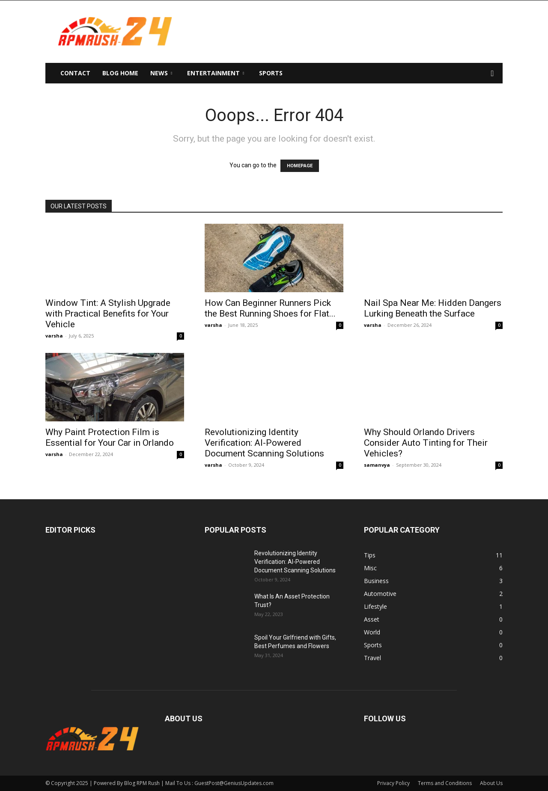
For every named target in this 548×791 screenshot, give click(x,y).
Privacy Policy (393, 783)
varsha (54, 335)
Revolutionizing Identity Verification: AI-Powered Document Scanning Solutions (264, 443)
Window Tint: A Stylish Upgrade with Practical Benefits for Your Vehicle (107, 313)
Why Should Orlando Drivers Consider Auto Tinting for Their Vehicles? (426, 443)
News (161, 73)
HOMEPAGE (300, 166)
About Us (491, 783)
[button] (492, 74)
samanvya (377, 465)
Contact (75, 73)
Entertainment (215, 73)
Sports (271, 73)
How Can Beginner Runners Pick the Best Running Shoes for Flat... (270, 308)
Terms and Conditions (445, 783)
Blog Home (120, 73)
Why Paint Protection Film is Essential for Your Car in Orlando (109, 437)
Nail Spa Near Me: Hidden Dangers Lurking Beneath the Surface (432, 308)
